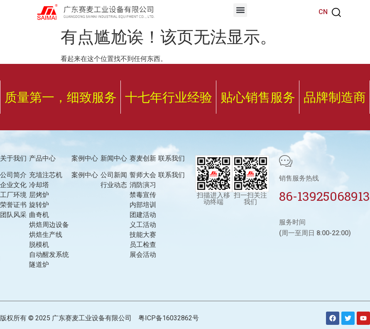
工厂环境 (13, 195)
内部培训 (143, 205)
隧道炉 (39, 264)
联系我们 (171, 175)
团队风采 (13, 215)
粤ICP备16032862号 (168, 318)
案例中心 (84, 175)
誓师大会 (143, 175)
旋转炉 (39, 205)
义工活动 (143, 225)
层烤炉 (39, 195)
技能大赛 (143, 235)
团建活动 (143, 215)
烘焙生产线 (45, 235)
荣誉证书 (13, 205)
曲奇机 (39, 215)
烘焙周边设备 (49, 225)
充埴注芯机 (45, 175)
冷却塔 (39, 185)
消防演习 (143, 185)
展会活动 (143, 254)
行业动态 (113, 185)
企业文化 (13, 185)
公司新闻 (113, 175)
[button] (240, 10)
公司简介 (13, 175)
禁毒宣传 (143, 195)
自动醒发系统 (49, 254)
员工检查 (143, 245)
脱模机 (39, 245)
